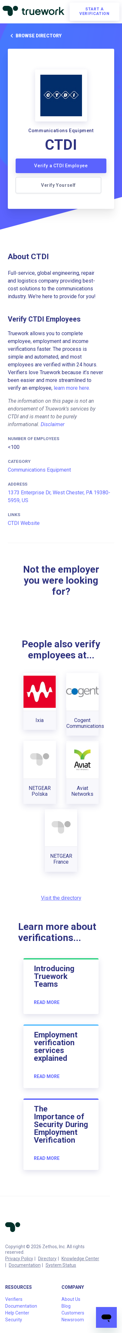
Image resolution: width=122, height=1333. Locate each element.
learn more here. (72, 388)
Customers (72, 1312)
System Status (61, 1265)
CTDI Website (24, 523)
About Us (70, 1299)
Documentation (25, 1265)
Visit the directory (61, 898)
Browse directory (34, 36)
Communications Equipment (39, 470)
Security (13, 1319)
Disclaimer (52, 424)
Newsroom (72, 1319)
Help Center (17, 1312)
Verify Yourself (58, 185)
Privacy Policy (19, 1258)
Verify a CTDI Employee (61, 165)
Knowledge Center (80, 1258)
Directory (47, 1258)
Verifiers (13, 1299)
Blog (66, 1306)
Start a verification (94, 11)
